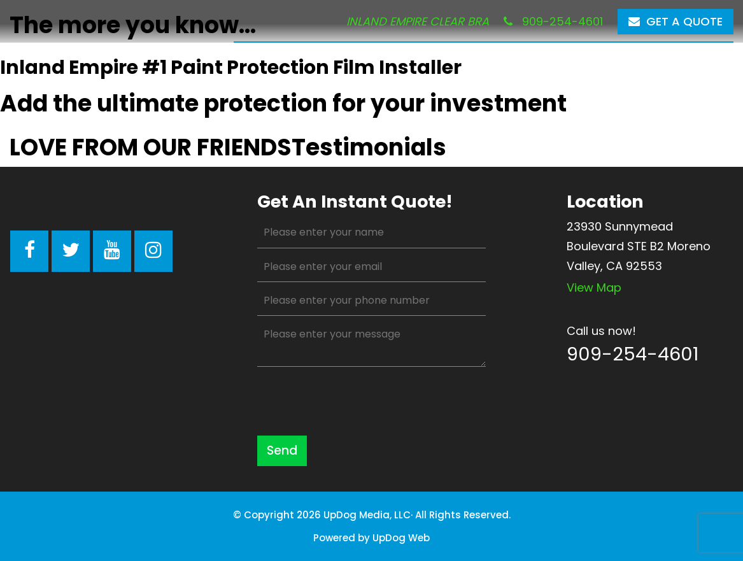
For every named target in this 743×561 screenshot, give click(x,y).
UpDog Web (401, 537)
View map (594, 287)
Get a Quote (675, 21)
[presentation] (354, 401)
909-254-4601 (553, 21)
